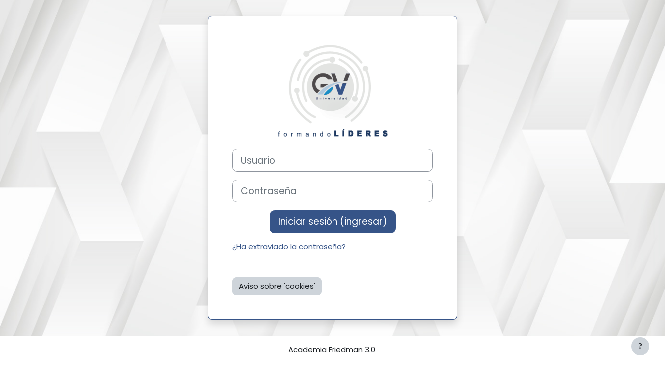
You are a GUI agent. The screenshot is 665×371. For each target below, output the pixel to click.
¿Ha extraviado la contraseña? (289, 246)
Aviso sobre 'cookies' (277, 286)
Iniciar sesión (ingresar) (332, 221)
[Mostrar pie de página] (640, 346)
